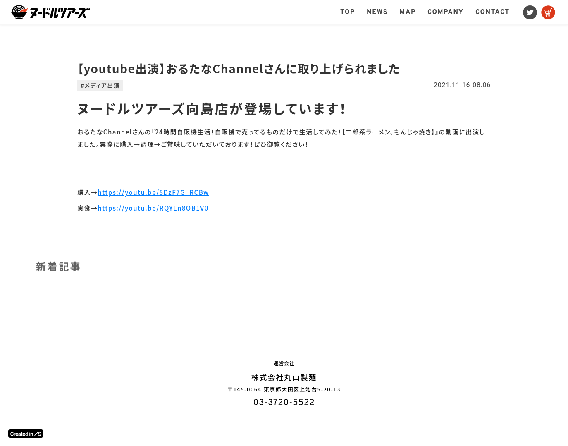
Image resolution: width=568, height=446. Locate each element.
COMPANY (445, 12)
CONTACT (492, 12)
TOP (347, 12)
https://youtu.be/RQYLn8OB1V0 (153, 208)
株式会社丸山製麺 (284, 377)
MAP (407, 12)
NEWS (377, 12)
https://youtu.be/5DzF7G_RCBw (153, 192)
